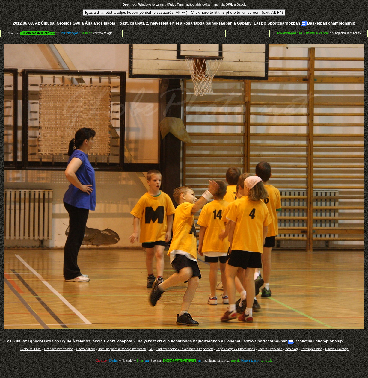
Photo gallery (85, 349)
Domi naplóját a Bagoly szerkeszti (122, 349)
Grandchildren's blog (58, 349)
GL (151, 349)
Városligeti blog (311, 349)
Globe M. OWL (30, 349)
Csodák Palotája (337, 349)
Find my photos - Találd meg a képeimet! (184, 349)
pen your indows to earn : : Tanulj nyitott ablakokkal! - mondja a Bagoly (184, 4)
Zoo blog (291, 349)
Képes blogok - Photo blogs (235, 349)
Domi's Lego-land (270, 349)
